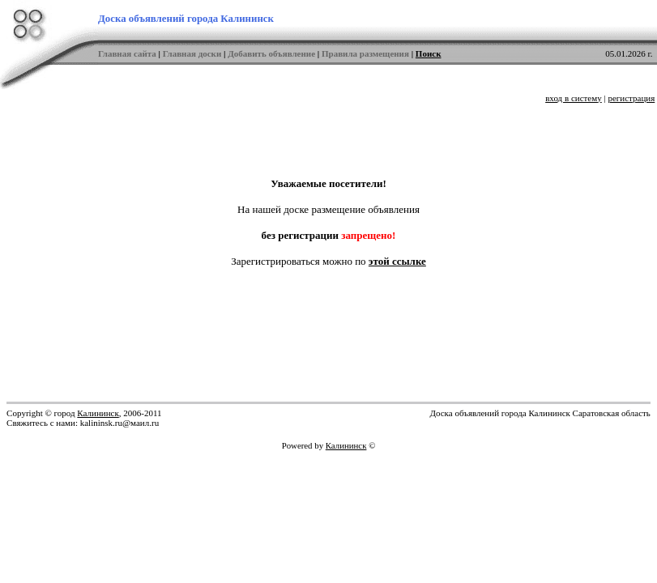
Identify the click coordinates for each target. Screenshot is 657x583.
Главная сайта (127, 53)
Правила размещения (365, 53)
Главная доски (192, 53)
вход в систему (573, 98)
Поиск (429, 53)
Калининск (97, 413)
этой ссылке (397, 261)
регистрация (631, 98)
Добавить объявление (271, 53)
